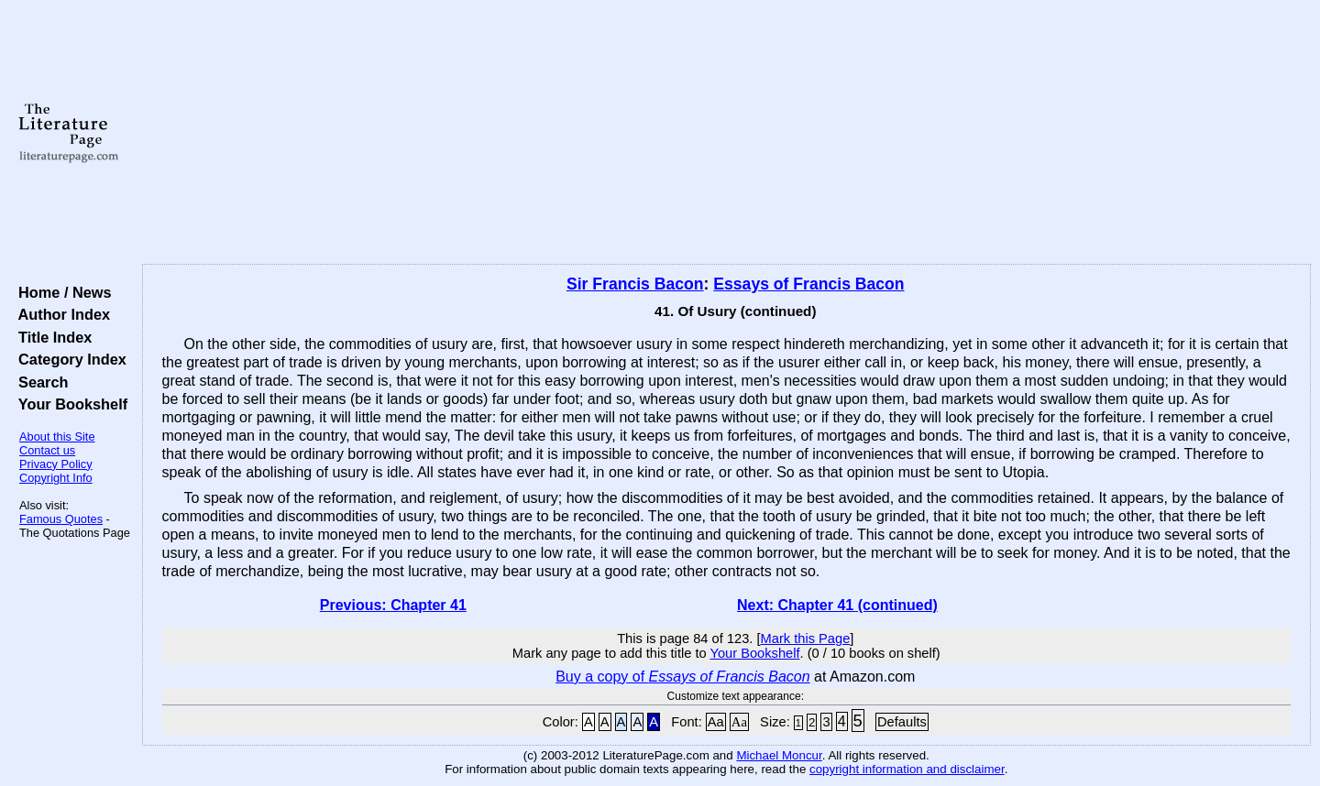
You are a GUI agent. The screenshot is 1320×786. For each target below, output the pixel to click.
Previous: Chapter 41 (393, 605)
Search (39, 382)
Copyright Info (56, 478)
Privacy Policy (56, 464)
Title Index (51, 337)
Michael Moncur (778, 755)
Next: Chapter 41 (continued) (837, 605)
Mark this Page (806, 638)
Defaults (902, 722)
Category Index (68, 359)
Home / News (61, 292)
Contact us (47, 450)
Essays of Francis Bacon (808, 284)
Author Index (60, 314)
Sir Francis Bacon (635, 284)
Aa (716, 722)
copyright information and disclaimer (907, 769)
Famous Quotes (61, 519)
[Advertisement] (726, 133)
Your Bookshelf (68, 404)
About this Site (57, 436)
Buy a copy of (682, 676)
